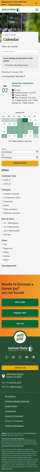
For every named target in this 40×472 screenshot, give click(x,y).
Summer (7, 256)
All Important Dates (12, 197)
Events (6, 205)
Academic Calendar (11, 194)
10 (30, 124)
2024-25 (7, 180)
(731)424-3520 (15, 382)
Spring (6, 252)
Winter (6, 260)
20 (9, 132)
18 (36, 128)
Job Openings (10, 396)
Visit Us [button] (20, 323)
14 (15, 128)
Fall (5, 244)
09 (25, 124)
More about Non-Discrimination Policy (13, 446)
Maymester (8, 248)
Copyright (13, 438)
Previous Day (8, 76)
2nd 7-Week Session (12, 231)
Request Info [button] (20, 313)
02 (25, 120)
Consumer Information (14, 416)
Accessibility (20, 438)
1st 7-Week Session (11, 227)
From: (4, 149)
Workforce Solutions (12, 213)
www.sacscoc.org (7, 469)
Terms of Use (5, 438)
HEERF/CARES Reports (14, 426)
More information (15, 4)
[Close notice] (36, 3)
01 (20, 120)
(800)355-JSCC (16, 387)
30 (9, 120)
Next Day (20, 76)
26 (4, 136)
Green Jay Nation (10, 209)
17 (30, 128)
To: (3, 154)
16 (25, 128)
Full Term (7, 234)
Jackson (4, 433)
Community (8, 201)
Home (6, 35)
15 (20, 128)
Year (26, 141)
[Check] (2, 180)
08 (20, 124)
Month (21, 141)
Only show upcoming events (16, 65)
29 (4, 120)
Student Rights (11, 406)
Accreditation (10, 411)
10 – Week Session (11, 223)
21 (15, 132)
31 (15, 120)
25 (36, 132)
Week (15, 141)
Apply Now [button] (20, 302)
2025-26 (7, 184)
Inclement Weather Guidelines (17, 401)
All (30, 141)
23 (25, 132)
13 (9, 128)
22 (20, 132)
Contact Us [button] (20, 368)
